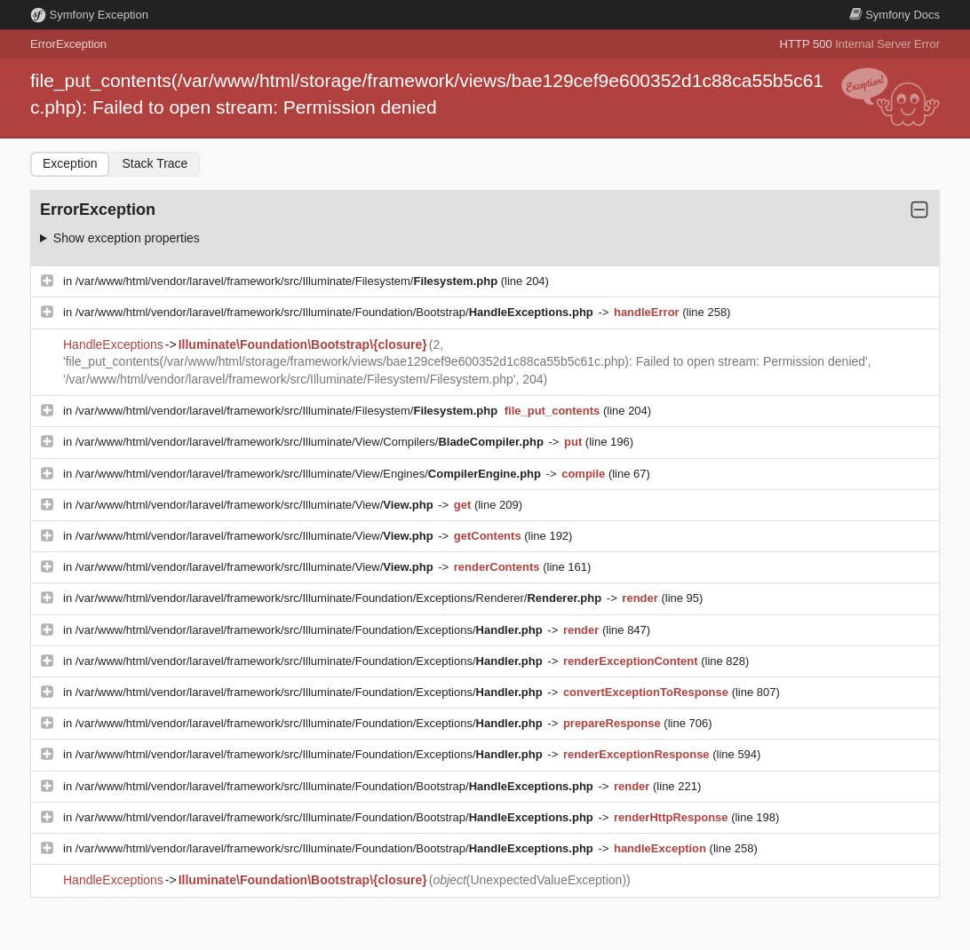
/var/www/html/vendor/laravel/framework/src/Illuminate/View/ (256, 504)
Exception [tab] (70, 163)
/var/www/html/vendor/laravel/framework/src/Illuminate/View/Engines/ (310, 473)
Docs (894, 14)
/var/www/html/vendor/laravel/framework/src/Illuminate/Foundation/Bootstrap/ (336, 312)
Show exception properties (126, 238)
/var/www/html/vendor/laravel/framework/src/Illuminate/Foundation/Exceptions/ (311, 630)
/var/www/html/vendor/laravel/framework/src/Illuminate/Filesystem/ (288, 281)
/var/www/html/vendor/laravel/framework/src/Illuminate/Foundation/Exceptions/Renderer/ (340, 598)
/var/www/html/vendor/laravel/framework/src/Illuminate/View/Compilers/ (311, 441)
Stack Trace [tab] (154, 163)
